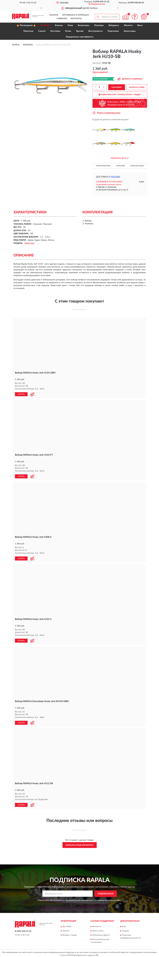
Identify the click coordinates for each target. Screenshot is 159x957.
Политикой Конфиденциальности (79, 899)
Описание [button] (120, 166)
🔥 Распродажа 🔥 (26, 25)
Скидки (125, 930)
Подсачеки (113, 31)
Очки (70, 25)
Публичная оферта (101, 934)
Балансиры (83, 25)
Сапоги (42, 31)
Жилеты (128, 25)
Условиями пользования (105, 899)
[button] (97, 4)
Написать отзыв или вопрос (79, 844)
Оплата (65, 930)
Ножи (68, 31)
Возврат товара (69, 934)
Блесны (59, 25)
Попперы (99, 25)
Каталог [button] (54, 15)
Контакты (76, 19)
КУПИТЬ (21, 394)
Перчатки (28, 31)
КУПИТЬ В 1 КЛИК (136, 87)
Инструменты (95, 31)
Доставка (66, 926)
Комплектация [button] (137, 166)
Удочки (79, 31)
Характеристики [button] (103, 166)
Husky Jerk (29, 243)
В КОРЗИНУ (117, 87)
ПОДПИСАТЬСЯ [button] (105, 893)
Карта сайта (97, 930)
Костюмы (55, 31)
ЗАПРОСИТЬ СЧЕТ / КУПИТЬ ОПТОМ (120, 94)
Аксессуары (130, 31)
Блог (124, 926)
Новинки (62, 19)
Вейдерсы (114, 25)
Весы (140, 25)
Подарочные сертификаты (79, 37)
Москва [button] (115, 177)
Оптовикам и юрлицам (75, 15)
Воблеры (45, 25)
